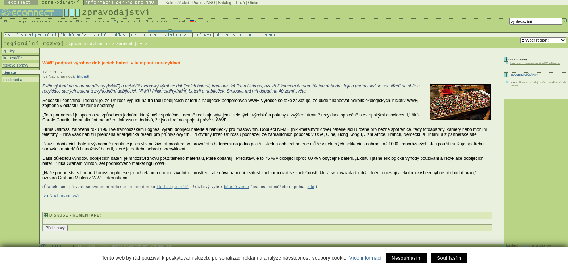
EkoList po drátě (172, 187)
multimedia (12, 79)
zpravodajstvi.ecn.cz (90, 44)
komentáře (12, 58)
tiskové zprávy (15, 65)
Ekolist (82, 76)
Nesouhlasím (407, 258)
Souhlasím (449, 258)
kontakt (512, 246)
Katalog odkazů (231, 2)
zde (311, 187)
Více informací (365, 258)
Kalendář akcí (177, 2)
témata (9, 72)
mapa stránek (540, 246)
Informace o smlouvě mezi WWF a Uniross (535, 63)
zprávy (8, 50)
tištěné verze (236, 187)
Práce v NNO (203, 2)
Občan (253, 2)
